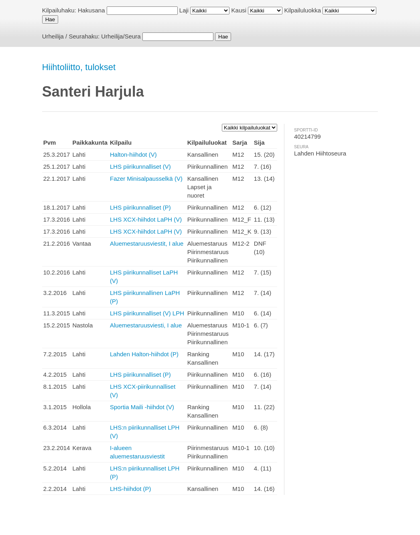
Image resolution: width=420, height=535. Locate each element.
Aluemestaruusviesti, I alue (146, 325)
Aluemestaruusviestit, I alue (146, 243)
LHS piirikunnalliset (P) (140, 207)
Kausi (239, 10)
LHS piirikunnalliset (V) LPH (147, 313)
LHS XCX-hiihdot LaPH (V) (146, 219)
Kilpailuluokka (302, 10)
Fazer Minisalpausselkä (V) (146, 178)
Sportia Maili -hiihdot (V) (142, 407)
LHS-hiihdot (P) (130, 488)
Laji (184, 10)
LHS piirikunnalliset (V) (140, 166)
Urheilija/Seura (120, 36)
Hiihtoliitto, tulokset (79, 67)
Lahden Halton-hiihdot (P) (144, 354)
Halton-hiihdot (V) (133, 154)
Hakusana (91, 10)
